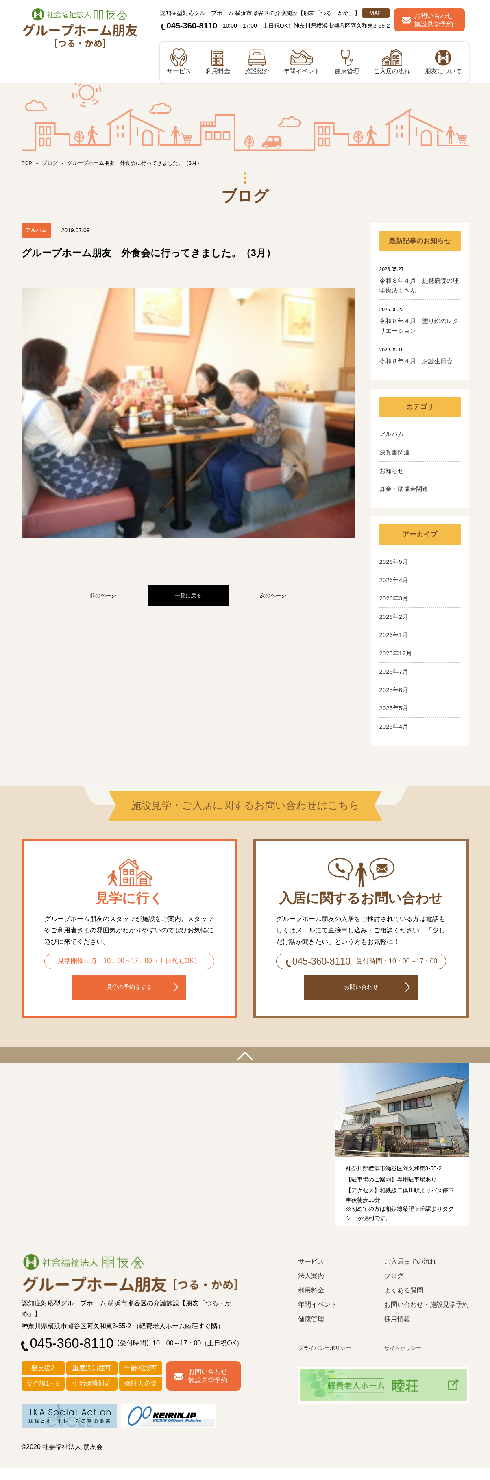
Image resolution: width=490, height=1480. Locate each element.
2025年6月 (394, 689)
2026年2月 (394, 616)
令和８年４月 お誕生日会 (416, 361)
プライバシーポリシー (328, 1359)
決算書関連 (394, 452)
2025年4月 (394, 726)
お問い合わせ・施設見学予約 (426, 1316)
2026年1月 (394, 634)
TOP (27, 162)
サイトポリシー (405, 1359)
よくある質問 (403, 1302)
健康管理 (311, 1331)
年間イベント (317, 1316)
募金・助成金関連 (403, 488)
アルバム (391, 433)
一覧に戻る (188, 436)
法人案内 (311, 1287)
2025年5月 (394, 708)
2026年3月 (394, 598)
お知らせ (391, 470)
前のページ (103, 436)
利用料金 (311, 1302)
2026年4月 (394, 579)
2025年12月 (395, 653)
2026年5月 (394, 561)
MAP (375, 13)
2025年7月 (394, 671)
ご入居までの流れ (410, 1273)
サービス (311, 1273)
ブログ (51, 162)
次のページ (273, 436)
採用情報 (397, 1331)
